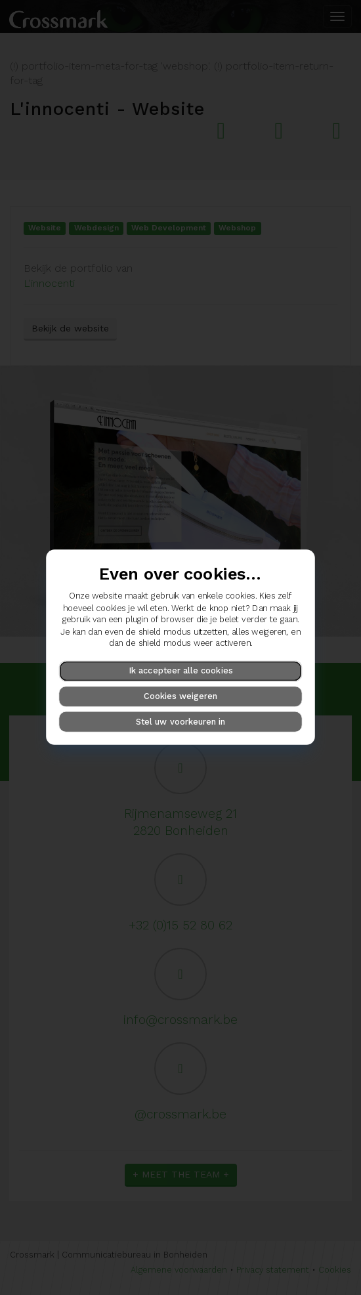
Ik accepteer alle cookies (180, 670)
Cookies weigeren (180, 696)
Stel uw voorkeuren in (181, 722)
